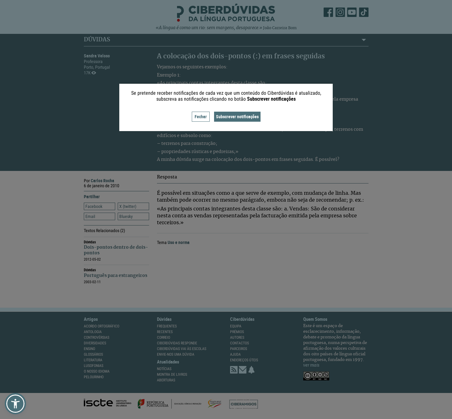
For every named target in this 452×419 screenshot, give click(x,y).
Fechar (201, 116)
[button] (15, 404)
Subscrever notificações (237, 116)
